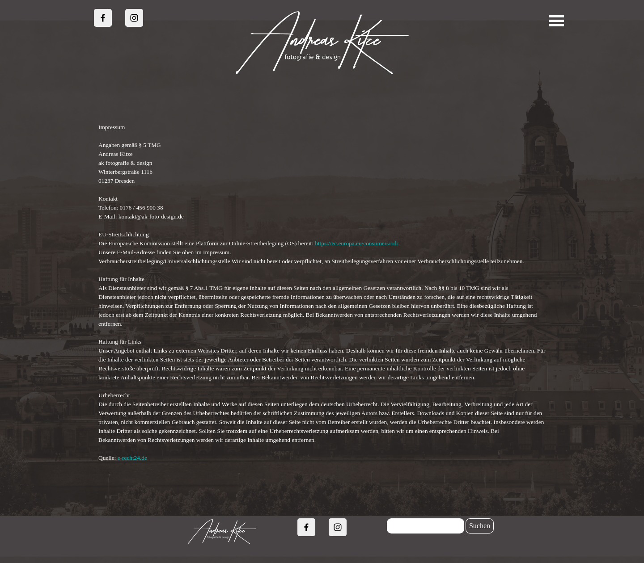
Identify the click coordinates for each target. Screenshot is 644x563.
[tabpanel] (322, 292)
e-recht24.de (132, 457)
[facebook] (103, 18)
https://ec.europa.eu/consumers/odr (356, 243)
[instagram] (134, 18)
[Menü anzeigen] (556, 21)
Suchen (479, 525)
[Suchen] (425, 526)
